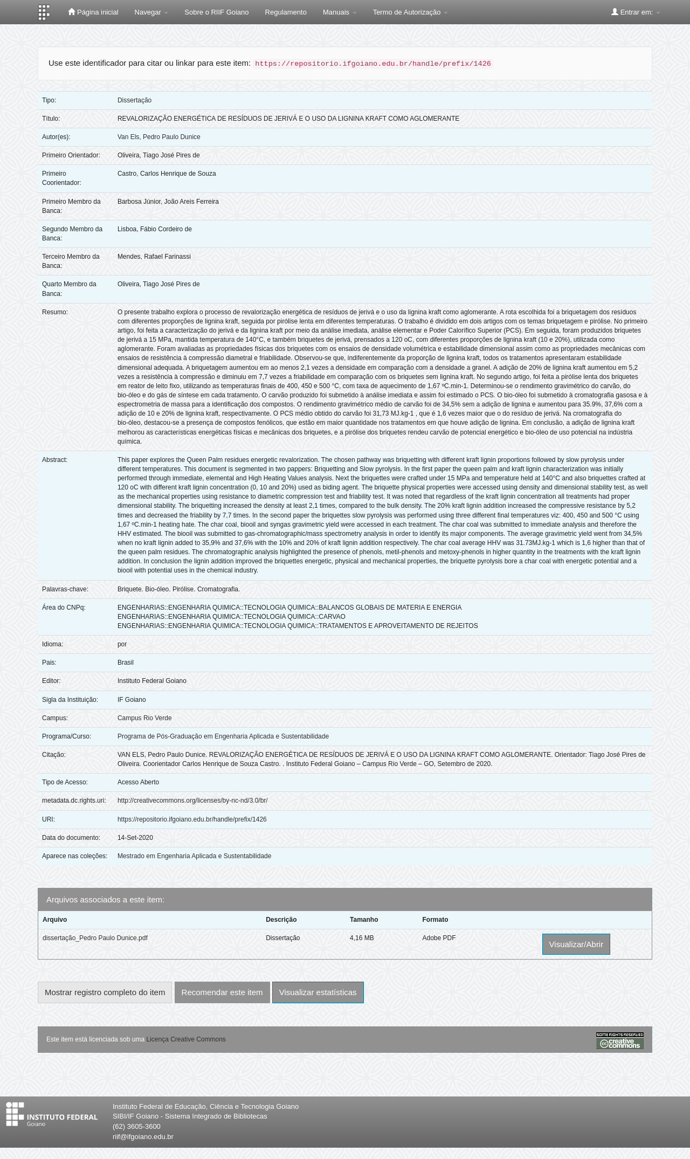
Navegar (152, 12)
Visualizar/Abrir (576, 944)
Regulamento (286, 12)
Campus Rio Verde (145, 718)
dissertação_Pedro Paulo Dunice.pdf (95, 938)
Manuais (340, 12)
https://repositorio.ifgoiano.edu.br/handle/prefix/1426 (192, 819)
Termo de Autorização (410, 12)
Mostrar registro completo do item (105, 992)
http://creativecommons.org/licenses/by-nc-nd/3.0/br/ (193, 800)
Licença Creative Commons (185, 1039)
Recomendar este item (222, 992)
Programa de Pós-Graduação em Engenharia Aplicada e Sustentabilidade (223, 736)
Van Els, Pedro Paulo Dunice (159, 137)
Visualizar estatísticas (318, 992)
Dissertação (134, 100)
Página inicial (93, 12)
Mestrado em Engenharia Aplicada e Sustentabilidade (195, 856)
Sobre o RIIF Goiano (216, 12)
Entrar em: (635, 12)
